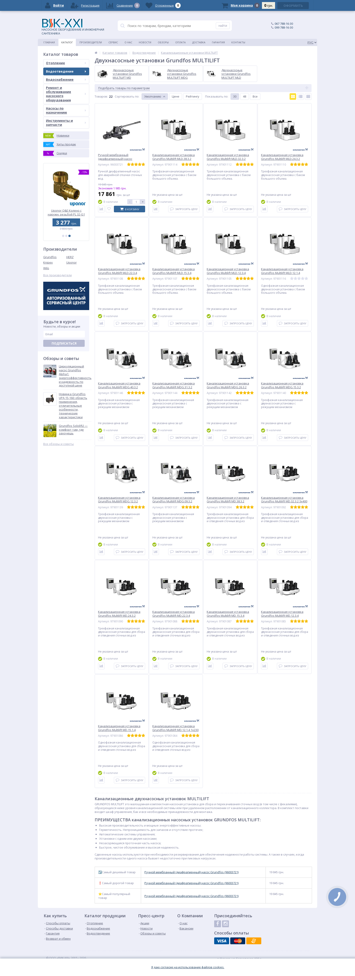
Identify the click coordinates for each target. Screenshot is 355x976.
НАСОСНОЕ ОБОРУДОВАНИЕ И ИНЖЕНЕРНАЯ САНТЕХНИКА (73, 27)
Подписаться (64, 343)
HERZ (70, 257)
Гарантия (218, 42)
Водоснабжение (66, 79)
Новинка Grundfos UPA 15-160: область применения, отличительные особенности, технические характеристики (73, 405)
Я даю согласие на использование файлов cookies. (187, 967)
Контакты (238, 42)
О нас (128, 42)
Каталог (67, 42)
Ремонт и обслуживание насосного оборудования (66, 94)
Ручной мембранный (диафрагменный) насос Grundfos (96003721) (191, 872)
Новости (145, 42)
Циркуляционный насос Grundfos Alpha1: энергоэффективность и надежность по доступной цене (75, 375)
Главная (49, 42)
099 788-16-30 (284, 27)
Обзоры (163, 42)
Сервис (113, 42)
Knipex (48, 262)
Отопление (66, 63)
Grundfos (50, 257)
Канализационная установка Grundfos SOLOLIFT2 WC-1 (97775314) (66, 212)
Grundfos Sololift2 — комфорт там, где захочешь (73, 429)
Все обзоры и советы (58, 444)
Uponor (71, 262)
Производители (90, 42)
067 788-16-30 (284, 24)
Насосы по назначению (66, 110)
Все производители (57, 275)
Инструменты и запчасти (66, 122)
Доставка (198, 42)
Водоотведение (66, 71)
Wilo (46, 268)
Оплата (180, 42)
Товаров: (101, 96)
